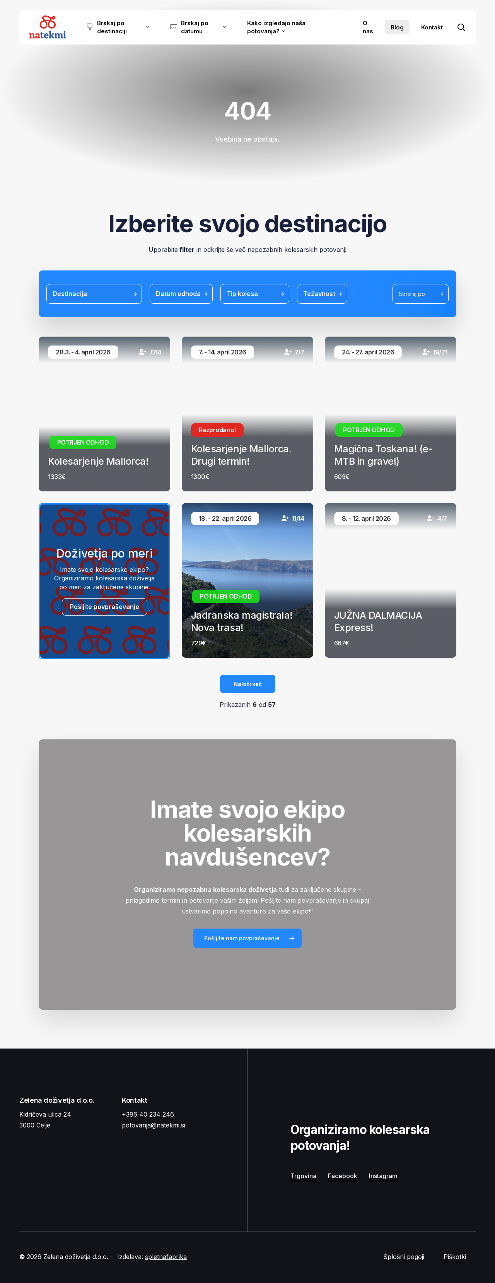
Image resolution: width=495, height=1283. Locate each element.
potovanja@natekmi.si (153, 1125)
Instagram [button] (383, 1176)
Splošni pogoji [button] (403, 1257)
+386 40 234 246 (148, 1114)
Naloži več (248, 684)
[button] (247, 938)
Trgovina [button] (303, 1176)
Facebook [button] (342, 1176)
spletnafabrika (166, 1257)
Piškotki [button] (455, 1257)
